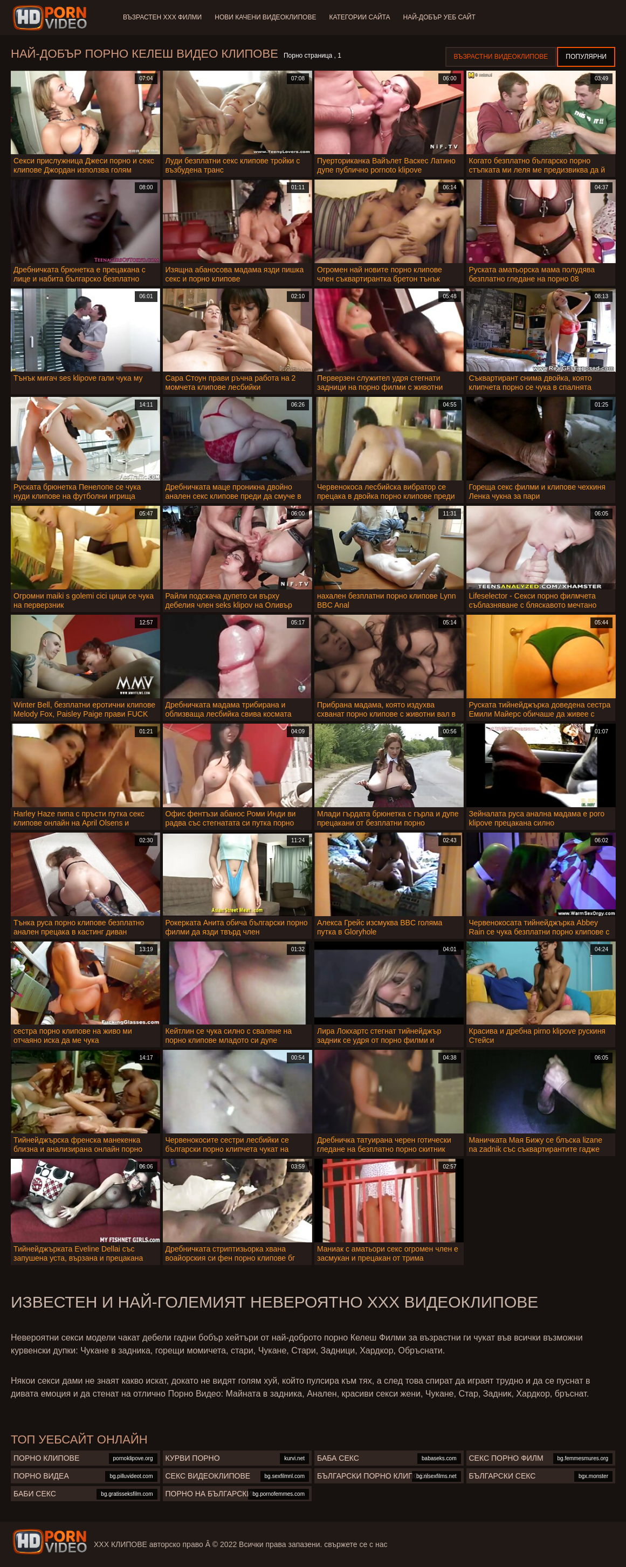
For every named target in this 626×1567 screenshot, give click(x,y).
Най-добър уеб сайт (439, 17)
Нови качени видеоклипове (265, 17)
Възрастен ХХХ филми (162, 17)
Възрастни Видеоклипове (501, 56)
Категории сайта (359, 17)
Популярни (586, 56)
